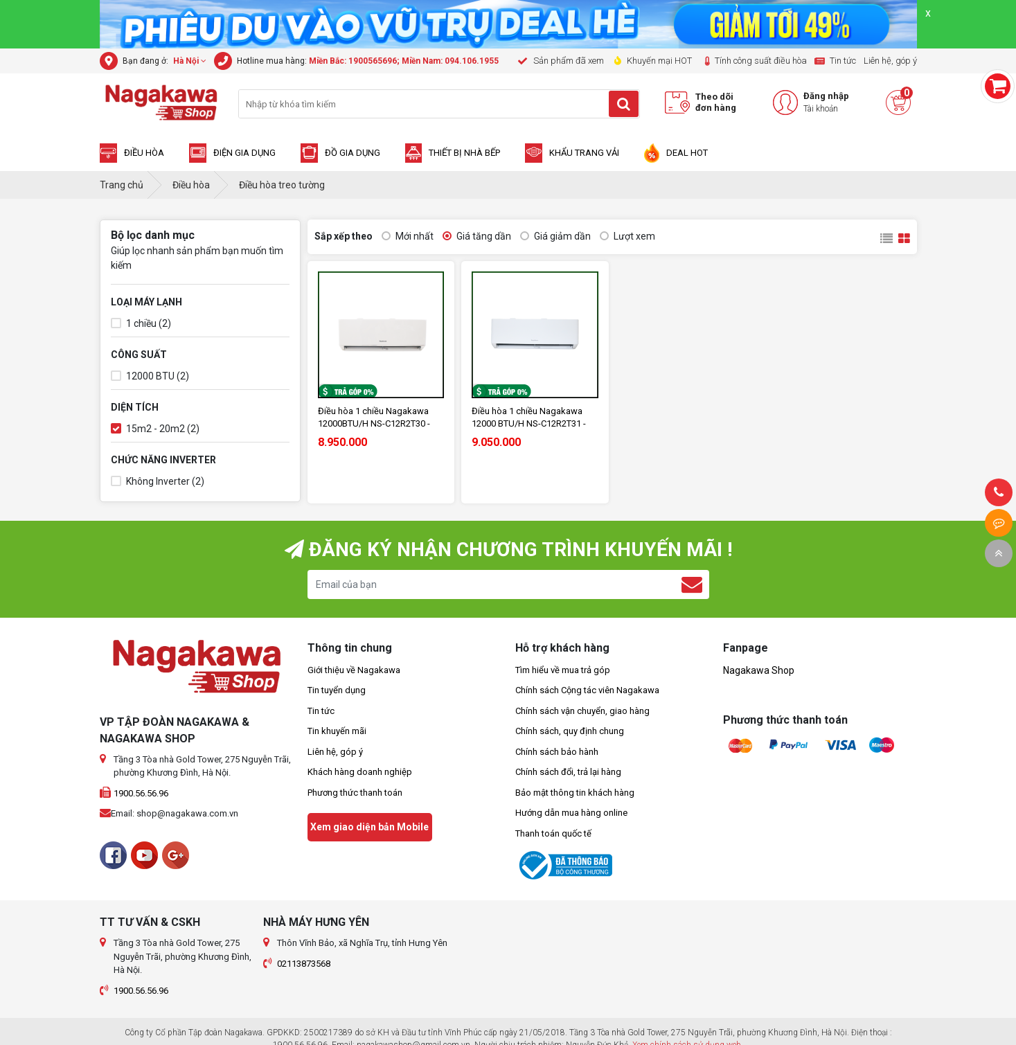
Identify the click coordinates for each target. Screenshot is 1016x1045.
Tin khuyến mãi (337, 731)
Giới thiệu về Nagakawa (354, 670)
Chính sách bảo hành (556, 752)
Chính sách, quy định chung (569, 731)
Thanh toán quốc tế (553, 833)
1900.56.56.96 (141, 793)
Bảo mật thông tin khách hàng (574, 792)
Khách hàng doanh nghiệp (360, 772)
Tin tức (321, 711)
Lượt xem (627, 236)
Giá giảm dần (555, 236)
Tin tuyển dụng (337, 690)
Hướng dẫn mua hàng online (571, 812)
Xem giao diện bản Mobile (369, 826)
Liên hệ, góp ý (335, 752)
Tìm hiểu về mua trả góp (562, 670)
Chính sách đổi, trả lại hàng (568, 772)
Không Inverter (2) (157, 481)
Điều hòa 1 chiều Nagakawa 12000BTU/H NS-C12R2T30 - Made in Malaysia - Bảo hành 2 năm (378, 418)
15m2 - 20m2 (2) (155, 429)
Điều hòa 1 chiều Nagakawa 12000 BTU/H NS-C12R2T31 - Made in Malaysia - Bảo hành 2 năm (532, 418)
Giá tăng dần (477, 236)
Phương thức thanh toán (355, 792)
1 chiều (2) (141, 323)
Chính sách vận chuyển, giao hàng (582, 711)
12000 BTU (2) (150, 376)
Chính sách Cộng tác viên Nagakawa (587, 690)
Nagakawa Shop (758, 670)
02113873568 (303, 963)
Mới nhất (408, 236)
